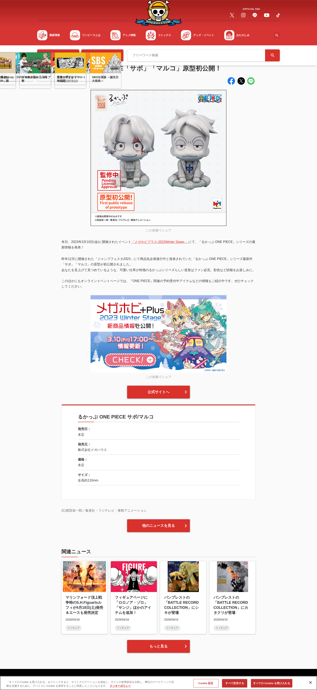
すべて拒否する (234, 685)
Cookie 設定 (205, 685)
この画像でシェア (158, 230)
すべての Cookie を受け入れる (271, 685)
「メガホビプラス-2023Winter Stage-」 (159, 242)
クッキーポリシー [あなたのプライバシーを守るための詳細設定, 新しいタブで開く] (120, 688)
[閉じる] (310, 684)
